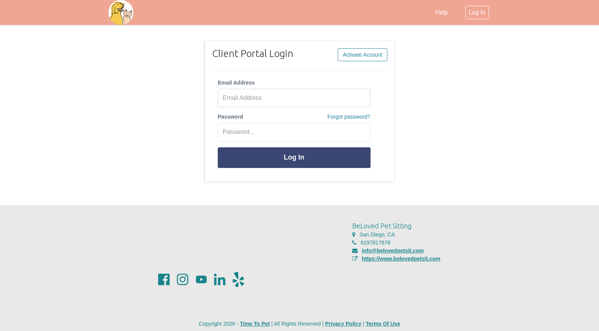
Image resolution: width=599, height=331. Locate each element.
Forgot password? (348, 117)
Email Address (236, 83)
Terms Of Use (383, 324)
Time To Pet (255, 324)
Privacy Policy (343, 324)
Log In (294, 157)
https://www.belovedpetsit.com (401, 259)
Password (230, 117)
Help (441, 12)
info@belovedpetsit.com (393, 251)
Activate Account (362, 55)
